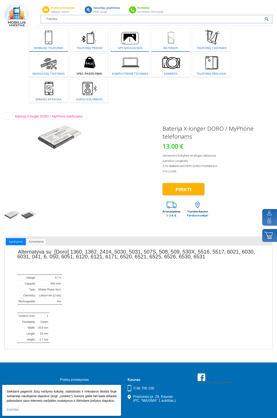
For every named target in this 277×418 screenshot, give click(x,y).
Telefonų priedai (89, 48)
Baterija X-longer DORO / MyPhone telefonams (49, 116)
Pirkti (183, 189)
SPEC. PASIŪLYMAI (89, 74)
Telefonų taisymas (211, 48)
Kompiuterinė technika (130, 74)
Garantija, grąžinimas (106, 7)
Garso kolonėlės (89, 99)
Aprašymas (16, 241)
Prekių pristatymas (62, 7)
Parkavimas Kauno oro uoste (214, 394)
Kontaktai (144, 7)
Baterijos (170, 48)
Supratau (13, 409)
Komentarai (36, 241)
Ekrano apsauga (49, 99)
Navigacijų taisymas (49, 74)
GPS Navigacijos (130, 48)
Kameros (171, 74)
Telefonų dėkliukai (211, 74)
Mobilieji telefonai (48, 48)
